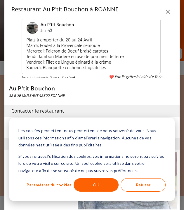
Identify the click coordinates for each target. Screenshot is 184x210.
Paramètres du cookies (49, 184)
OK (96, 184)
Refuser (143, 184)
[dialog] (92, 159)
